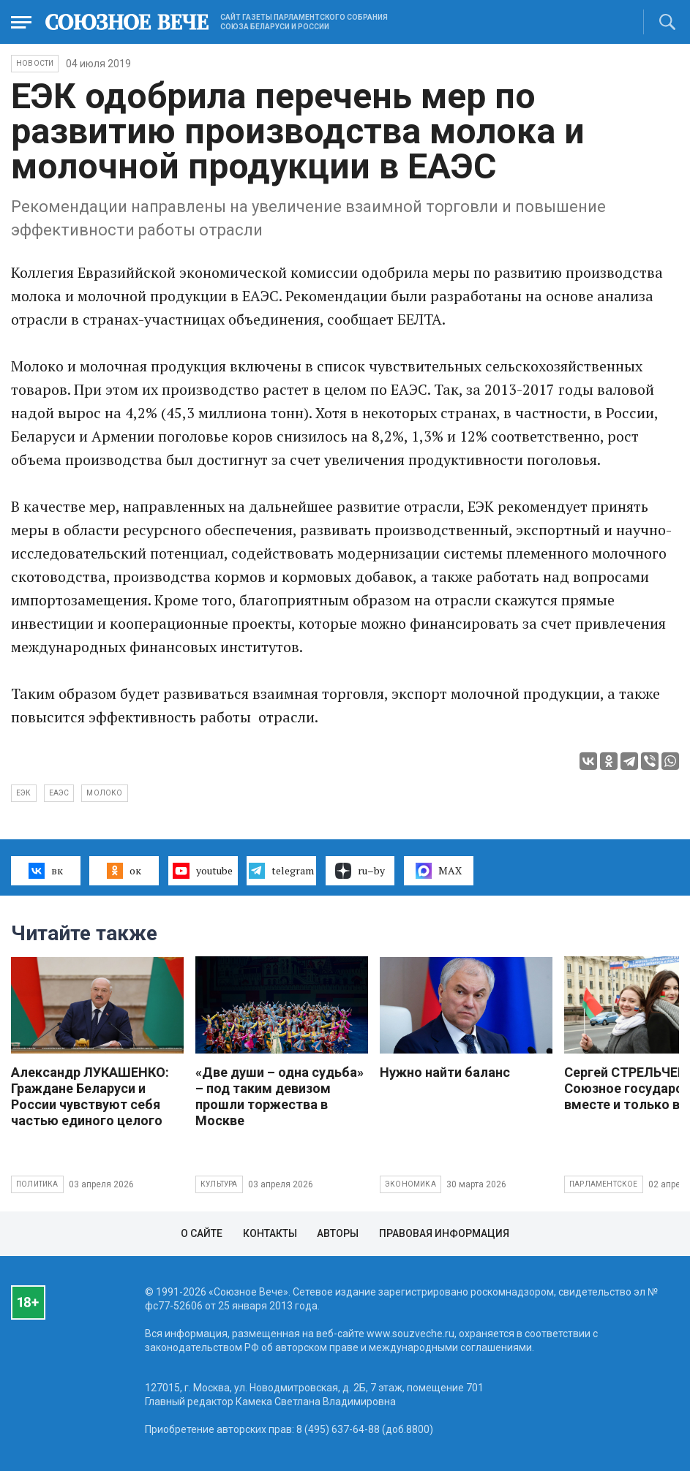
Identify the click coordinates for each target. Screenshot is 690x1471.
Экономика (410, 1184)
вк (46, 871)
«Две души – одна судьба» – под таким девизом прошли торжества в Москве (279, 1096)
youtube (202, 871)
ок (124, 871)
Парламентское (603, 1184)
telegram (281, 871)
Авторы (338, 1233)
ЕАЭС (59, 793)
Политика (37, 1184)
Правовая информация (444, 1233)
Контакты (270, 1233)
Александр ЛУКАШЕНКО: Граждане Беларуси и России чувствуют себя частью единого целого (90, 1096)
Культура (219, 1184)
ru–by (360, 871)
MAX (439, 871)
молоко (104, 793)
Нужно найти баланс (445, 1072)
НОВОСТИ (34, 63)
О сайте (201, 1233)
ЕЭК (23, 793)
